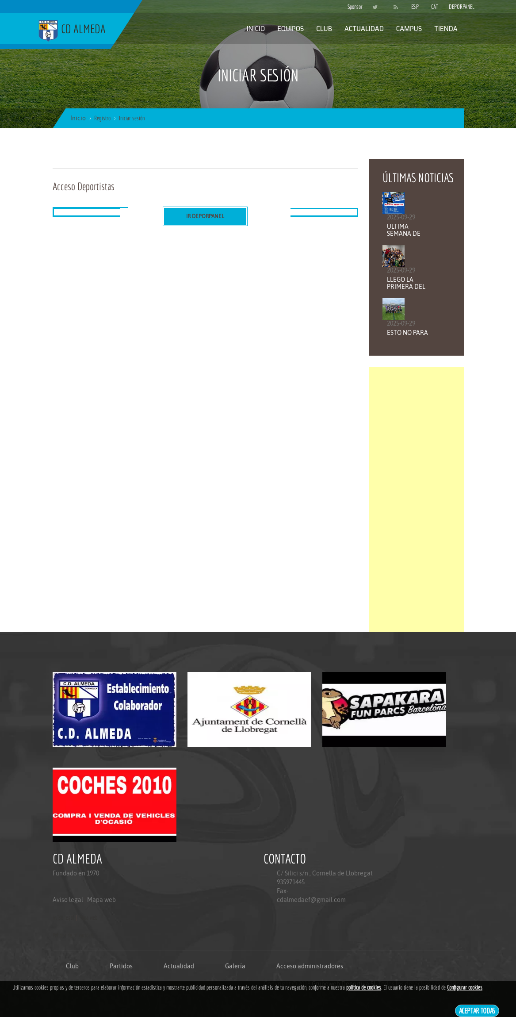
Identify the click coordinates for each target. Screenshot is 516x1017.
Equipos (290, 28)
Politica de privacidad (73, 935)
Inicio (256, 28)
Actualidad (364, 28)
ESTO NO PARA (407, 332)
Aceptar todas (477, 1010)
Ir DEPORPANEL (205, 216)
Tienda (445, 28)
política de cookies (363, 987)
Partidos (121, 966)
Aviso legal (68, 899)
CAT (434, 6)
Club (324, 28)
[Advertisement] (416, 499)
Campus (409, 28)
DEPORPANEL (454, 6)
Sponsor (353, 6)
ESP (415, 6)
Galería (235, 966)
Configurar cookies (464, 987)
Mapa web (101, 899)
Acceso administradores (309, 966)
